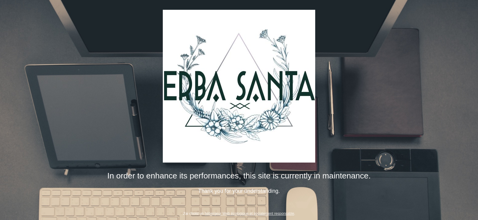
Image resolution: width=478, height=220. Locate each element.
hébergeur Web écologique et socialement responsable (249, 213)
